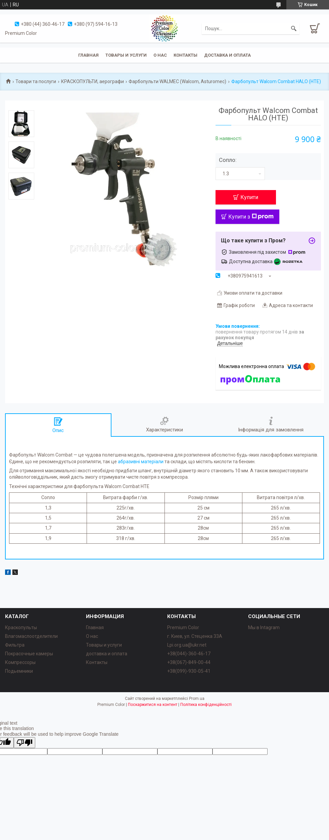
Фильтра (15, 645)
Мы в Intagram (264, 627)
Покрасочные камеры (29, 653)
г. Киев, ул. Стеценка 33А (194, 636)
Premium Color (183, 627)
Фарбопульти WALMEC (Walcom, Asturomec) (177, 81)
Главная (88, 55)
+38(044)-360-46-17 (188, 653)
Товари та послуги (35, 81)
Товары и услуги (126, 55)
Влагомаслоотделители (31, 636)
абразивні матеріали (140, 461)
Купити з (251, 217)
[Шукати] (293, 28)
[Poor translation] (24, 742)
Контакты (185, 55)
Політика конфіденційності (206, 704)
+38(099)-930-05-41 (188, 671)
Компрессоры (20, 662)
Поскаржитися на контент (152, 704)
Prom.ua (196, 698)
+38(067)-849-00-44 (188, 662)
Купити (249, 197)
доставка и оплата (106, 653)
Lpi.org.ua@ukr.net (186, 645)
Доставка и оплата (227, 55)
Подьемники (19, 671)
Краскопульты (21, 627)
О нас (160, 55)
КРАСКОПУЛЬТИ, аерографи (92, 81)
